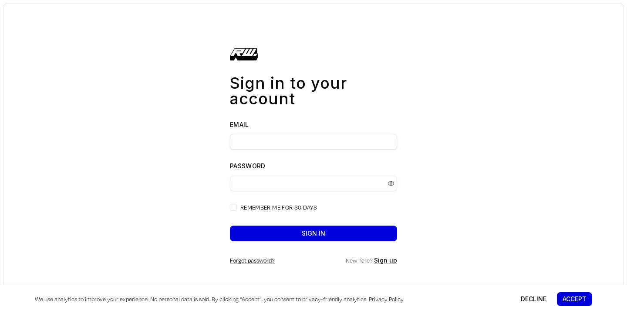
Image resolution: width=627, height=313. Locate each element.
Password (248, 166)
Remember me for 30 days (278, 207)
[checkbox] (233, 207)
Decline (533, 299)
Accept (575, 299)
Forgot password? (252, 260)
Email (239, 124)
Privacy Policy (386, 299)
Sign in (313, 233)
